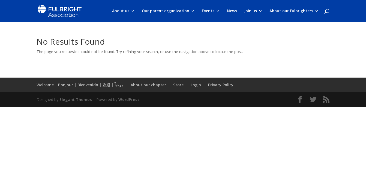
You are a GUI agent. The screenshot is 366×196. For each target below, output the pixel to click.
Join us (250, 11)
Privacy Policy (220, 84)
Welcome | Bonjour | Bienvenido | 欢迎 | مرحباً (80, 84)
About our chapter (148, 84)
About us (120, 11)
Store (178, 84)
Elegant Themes (75, 99)
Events (208, 11)
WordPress (129, 99)
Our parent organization (165, 11)
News (232, 11)
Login (196, 84)
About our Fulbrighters (291, 11)
